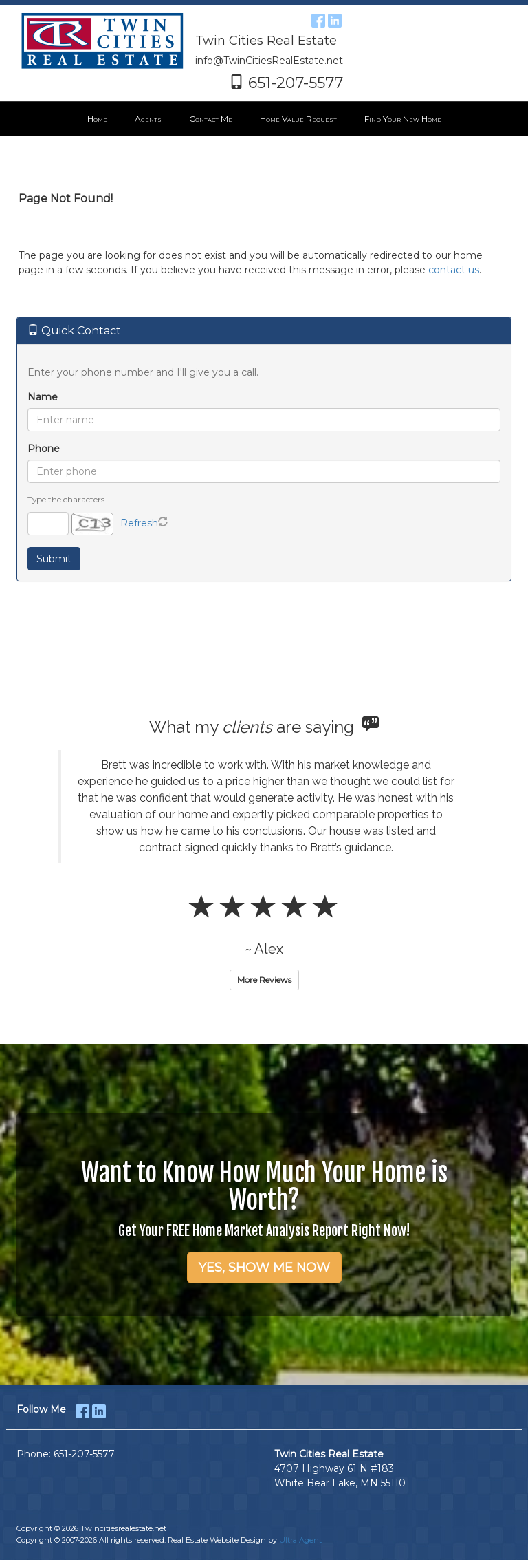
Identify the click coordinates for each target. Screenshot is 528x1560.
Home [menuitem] (97, 119)
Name (43, 397)
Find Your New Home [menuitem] (402, 119)
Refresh (139, 523)
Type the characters (66, 499)
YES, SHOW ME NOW (264, 1267)
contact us (453, 270)
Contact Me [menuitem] (210, 119)
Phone (44, 448)
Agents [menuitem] (148, 119)
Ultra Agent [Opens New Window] (300, 1540)
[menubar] (264, 119)
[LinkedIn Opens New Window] (335, 18)
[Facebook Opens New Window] (318, 18)
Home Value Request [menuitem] (298, 119)
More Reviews (264, 979)
